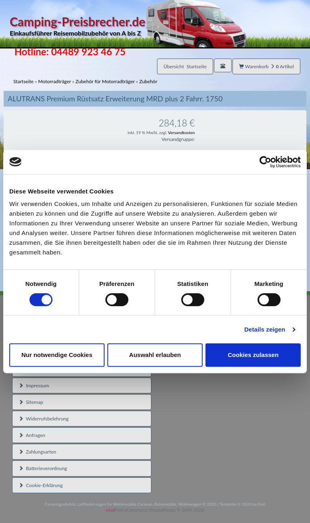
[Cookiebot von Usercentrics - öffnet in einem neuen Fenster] (265, 162)
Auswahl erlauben (155, 354)
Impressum (34, 385)
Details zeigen (264, 329)
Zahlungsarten (37, 452)
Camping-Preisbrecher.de (128, 26)
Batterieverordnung (43, 468)
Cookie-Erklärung (41, 485)
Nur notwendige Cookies (56, 354)
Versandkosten (181, 132)
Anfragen (32, 435)
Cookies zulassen (253, 354)
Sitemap (31, 402)
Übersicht (185, 66)
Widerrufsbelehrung (44, 419)
